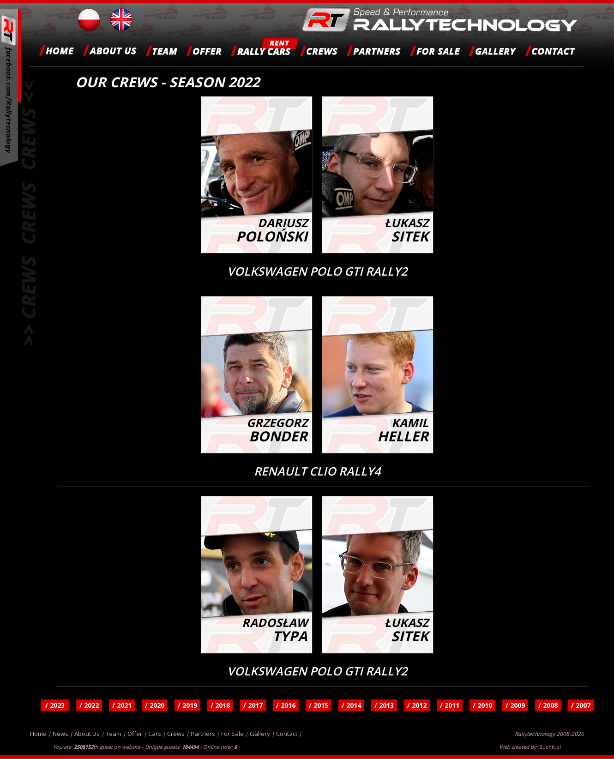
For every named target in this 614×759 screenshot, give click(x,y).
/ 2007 (580, 705)
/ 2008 (548, 705)
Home (38, 733)
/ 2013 (384, 705)
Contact (286, 733)
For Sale (232, 733)
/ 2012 (417, 705)
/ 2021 (122, 705)
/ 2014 (351, 705)
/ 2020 (154, 705)
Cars (154, 733)
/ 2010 (482, 705)
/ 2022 (89, 705)
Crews (176, 733)
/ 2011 (449, 705)
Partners (203, 733)
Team (113, 733)
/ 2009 (515, 705)
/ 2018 (220, 705)
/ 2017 (253, 705)
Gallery (260, 733)
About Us (87, 733)
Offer (134, 733)
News (60, 733)
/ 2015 (318, 705)
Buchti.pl (550, 746)
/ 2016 (285, 705)
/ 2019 (187, 705)
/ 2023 (55, 705)
